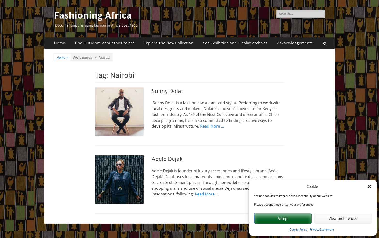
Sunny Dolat (167, 91)
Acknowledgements (295, 43)
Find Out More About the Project (104, 43)
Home (59, 43)
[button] (369, 186)
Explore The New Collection (168, 43)
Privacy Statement (322, 229)
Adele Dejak (167, 159)
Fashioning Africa (93, 15)
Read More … (212, 126)
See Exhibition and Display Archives (235, 43)
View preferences (343, 218)
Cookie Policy (298, 229)
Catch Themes (247, 230)
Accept (283, 218)
